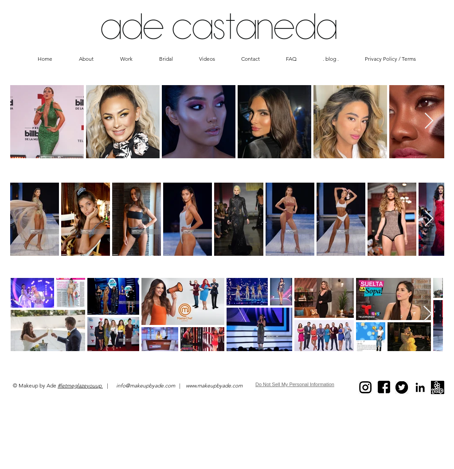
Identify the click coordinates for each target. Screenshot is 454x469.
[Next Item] (429, 121)
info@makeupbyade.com (145, 385)
